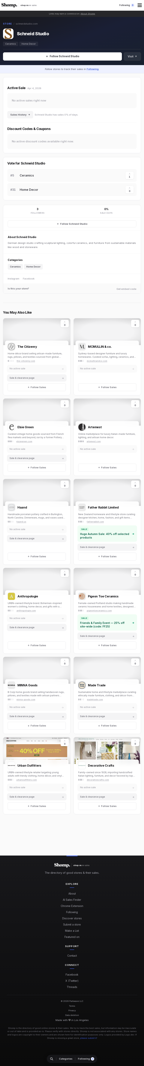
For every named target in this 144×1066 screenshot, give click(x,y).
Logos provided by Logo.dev (119, 1034)
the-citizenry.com (26, 361)
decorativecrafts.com (98, 779)
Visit (132, 56)
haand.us (21, 521)
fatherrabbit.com (95, 521)
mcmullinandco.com (97, 361)
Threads (72, 987)
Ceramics (10, 43)
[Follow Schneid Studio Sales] (72, 224)
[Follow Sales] (62, 56)
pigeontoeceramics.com (99, 610)
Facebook (28, 278)
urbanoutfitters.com (26, 779)
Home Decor (29, 43)
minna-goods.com (25, 699)
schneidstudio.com (27, 23)
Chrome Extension (72, 905)
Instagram (13, 278)
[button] (140, 5)
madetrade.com (95, 699)
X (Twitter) (72, 980)
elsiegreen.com (24, 441)
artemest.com (94, 441)
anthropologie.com (26, 610)
